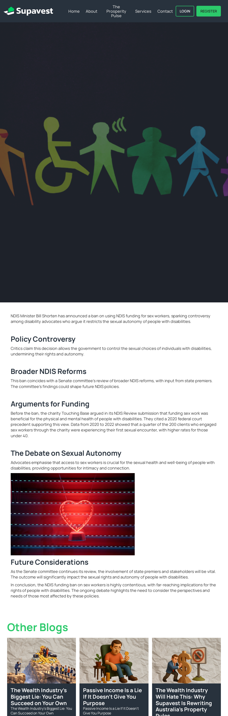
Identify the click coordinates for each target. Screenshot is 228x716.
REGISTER (208, 11)
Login (185, 11)
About (91, 11)
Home (74, 11)
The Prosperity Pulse (116, 11)
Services (143, 11)
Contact (165, 11)
